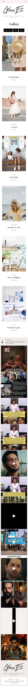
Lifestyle (21, 30)
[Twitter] (2, 1)
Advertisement (8, 30)
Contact (17, 679)
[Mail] (5, 1)
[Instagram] (4, 1)
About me (11, 679)
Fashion (15, 30)
